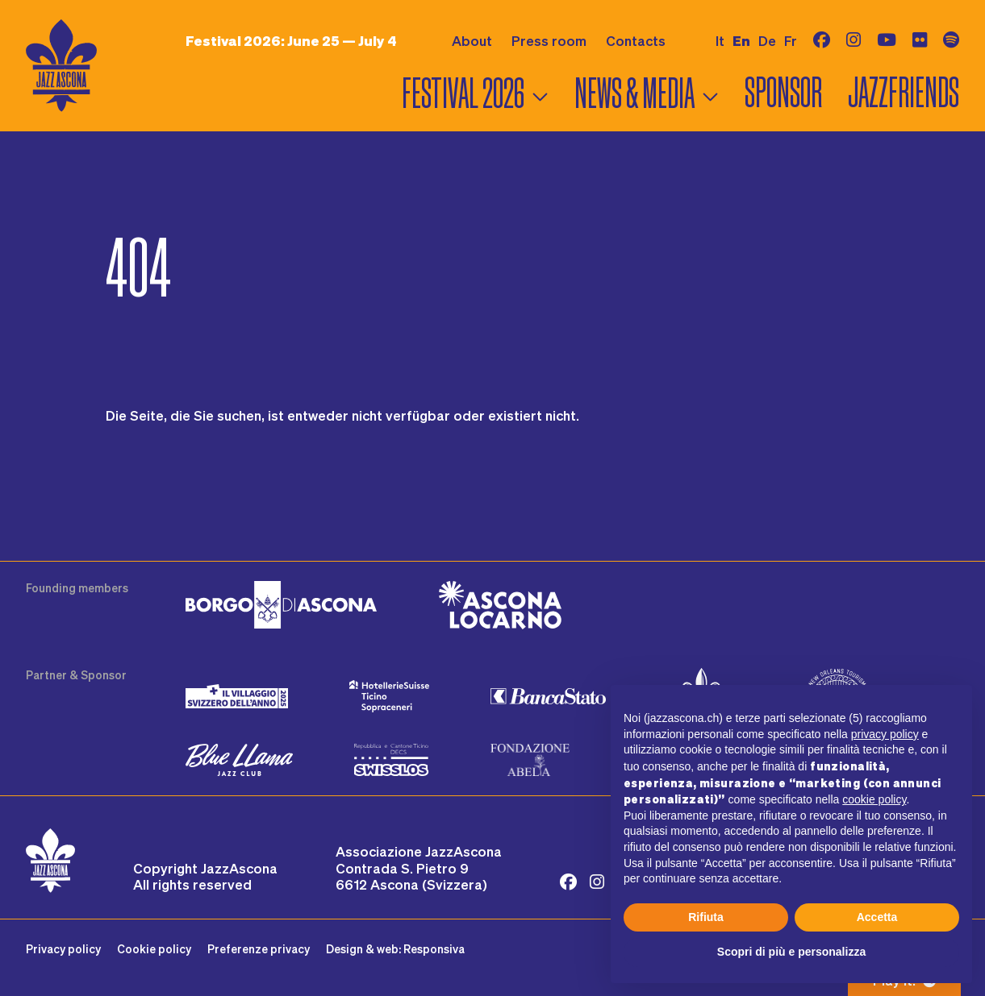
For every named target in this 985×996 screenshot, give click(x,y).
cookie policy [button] (874, 799)
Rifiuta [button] (706, 917)
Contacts (636, 40)
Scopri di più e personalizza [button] (791, 951)
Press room (548, 40)
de (767, 40)
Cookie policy (154, 949)
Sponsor (783, 93)
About (472, 40)
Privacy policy (63, 949)
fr (790, 40)
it (720, 40)
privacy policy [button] (885, 734)
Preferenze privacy (258, 949)
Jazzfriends (903, 93)
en (741, 40)
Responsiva (434, 949)
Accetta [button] (877, 917)
